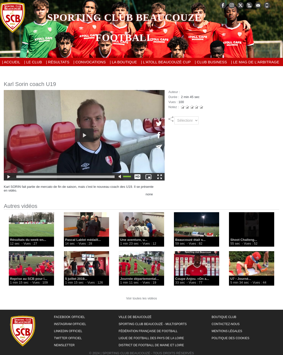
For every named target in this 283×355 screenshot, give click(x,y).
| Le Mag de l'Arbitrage (255, 62)
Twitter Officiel (68, 338)
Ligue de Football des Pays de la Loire (151, 338)
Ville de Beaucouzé (135, 317)
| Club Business (211, 62)
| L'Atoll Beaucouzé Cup (166, 62)
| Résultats (57, 62)
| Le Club (33, 62)
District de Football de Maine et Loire (151, 345)
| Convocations (89, 62)
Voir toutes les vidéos (141, 298)
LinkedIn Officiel (68, 331)
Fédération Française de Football (148, 331)
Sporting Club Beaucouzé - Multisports (153, 324)
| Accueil (11, 62)
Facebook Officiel (69, 317)
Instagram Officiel (70, 324)
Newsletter (64, 345)
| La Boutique (123, 62)
